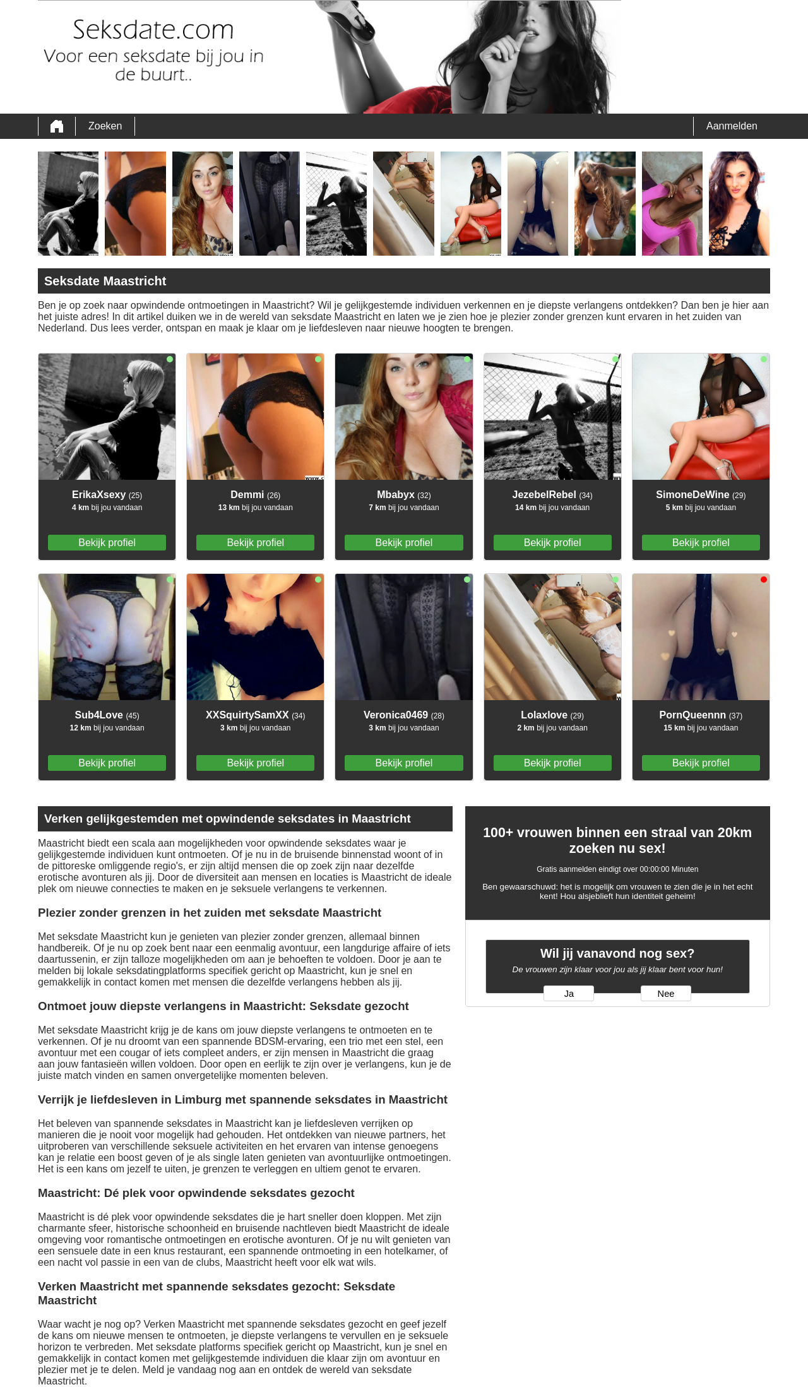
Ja (569, 994)
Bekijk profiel (107, 542)
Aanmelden (732, 126)
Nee (666, 994)
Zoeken (105, 126)
